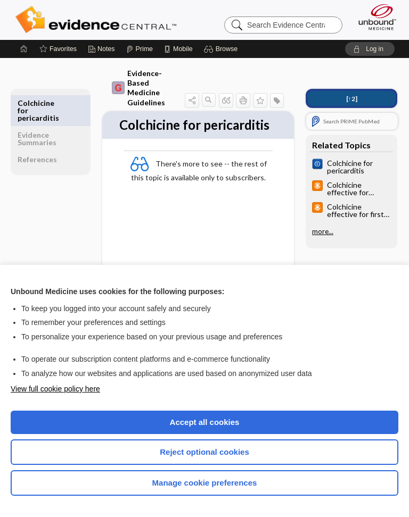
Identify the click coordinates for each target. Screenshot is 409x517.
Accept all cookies (205, 422)
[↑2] (351, 99)
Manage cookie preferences (204, 482)
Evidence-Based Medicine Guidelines (138, 88)
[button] (222, 49)
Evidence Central (98, 19)
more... (322, 231)
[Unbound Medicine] (373, 17)
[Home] (24, 49)
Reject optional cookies (204, 451)
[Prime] (139, 49)
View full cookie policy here (55, 389)
